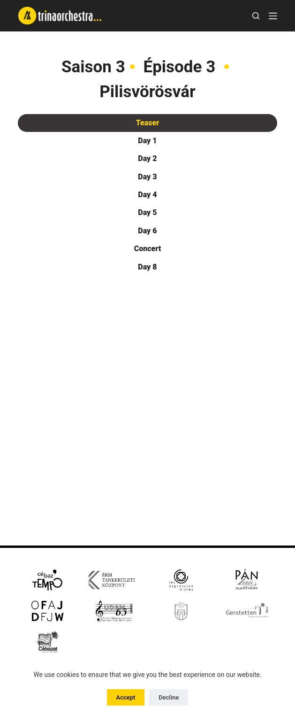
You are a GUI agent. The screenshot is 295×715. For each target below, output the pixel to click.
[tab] (148, 123)
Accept (126, 697)
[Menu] (273, 16)
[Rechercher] (255, 15)
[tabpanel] (148, 370)
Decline (169, 697)
